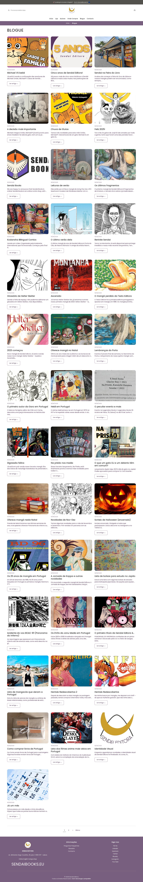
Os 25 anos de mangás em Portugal (26, 576)
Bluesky (115, 856)
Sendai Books (14, 185)
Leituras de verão (60, 185)
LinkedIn (115, 848)
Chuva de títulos (60, 129)
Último (77, 830)
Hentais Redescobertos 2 (64, 692)
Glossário (71, 848)
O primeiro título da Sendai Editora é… (114, 633)
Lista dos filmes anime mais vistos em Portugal (71, 750)
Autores (62, 19)
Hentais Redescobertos (107, 692)
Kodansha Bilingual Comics (21, 239)
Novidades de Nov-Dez (63, 520)
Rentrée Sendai (103, 239)
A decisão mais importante (21, 129)
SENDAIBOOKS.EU (28, 864)
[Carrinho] (134, 10)
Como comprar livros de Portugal (25, 749)
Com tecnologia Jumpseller (81, 879)
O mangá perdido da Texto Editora (113, 296)
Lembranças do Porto (106, 350)
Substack (115, 851)
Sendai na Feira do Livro (107, 73)
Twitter (115, 854)
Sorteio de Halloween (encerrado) (113, 520)
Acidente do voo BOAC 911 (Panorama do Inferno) (27, 634)
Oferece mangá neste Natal (22, 520)
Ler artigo (13, 84)
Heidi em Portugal (60, 406)
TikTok (115, 846)
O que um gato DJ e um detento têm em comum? (114, 464)
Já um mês (13, 805)
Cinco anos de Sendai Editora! (67, 73)
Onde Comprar (72, 19)
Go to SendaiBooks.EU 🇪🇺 (82, 2)
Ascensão (56, 296)
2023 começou (15, 350)
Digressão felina (15, 463)
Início (51, 19)
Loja (56, 19)
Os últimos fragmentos (107, 185)
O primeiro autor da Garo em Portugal (27, 406)
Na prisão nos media (62, 463)
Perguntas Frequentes (71, 846)
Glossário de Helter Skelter (21, 296)
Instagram (115, 859)
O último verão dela (61, 239)
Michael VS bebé (16, 73)
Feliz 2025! (100, 129)
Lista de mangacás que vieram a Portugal (25, 693)
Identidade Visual (104, 749)
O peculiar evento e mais (108, 406)
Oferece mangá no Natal (64, 350)
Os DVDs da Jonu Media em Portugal (70, 633)
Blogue (82, 19)
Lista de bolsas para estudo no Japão (115, 576)
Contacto (90, 19)
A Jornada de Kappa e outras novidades (67, 577)
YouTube (115, 862)
